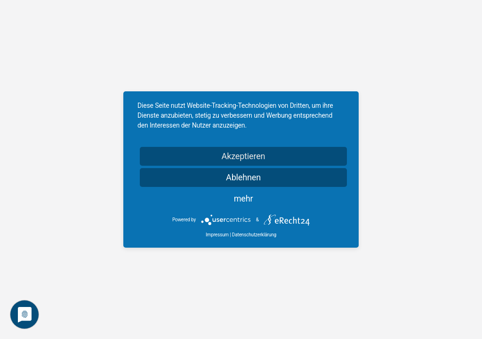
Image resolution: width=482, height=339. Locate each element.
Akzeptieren (243, 156)
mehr (243, 198)
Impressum (217, 234)
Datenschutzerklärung (254, 234)
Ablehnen (243, 177)
